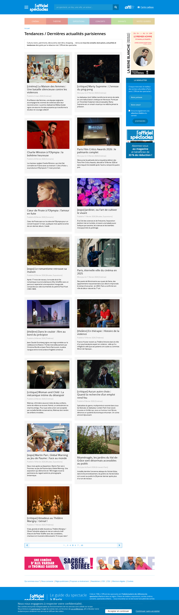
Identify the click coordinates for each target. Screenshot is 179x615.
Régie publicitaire (61, 581)
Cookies (130, 581)
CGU (108, 581)
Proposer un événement (79, 581)
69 (82, 545)
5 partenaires (35, 609)
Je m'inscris (140, 121)
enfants (122, 21)
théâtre (57, 21)
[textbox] (83, 7)
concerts (100, 21)
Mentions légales (118, 581)
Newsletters (95, 581)
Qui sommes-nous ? (32, 581)
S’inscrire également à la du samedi (140, 113)
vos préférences (77, 609)
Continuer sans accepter (148, 611)
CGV (103, 581)
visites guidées (144, 21)
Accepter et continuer (118, 611)
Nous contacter (47, 581)
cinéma (35, 21)
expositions (78, 21)
